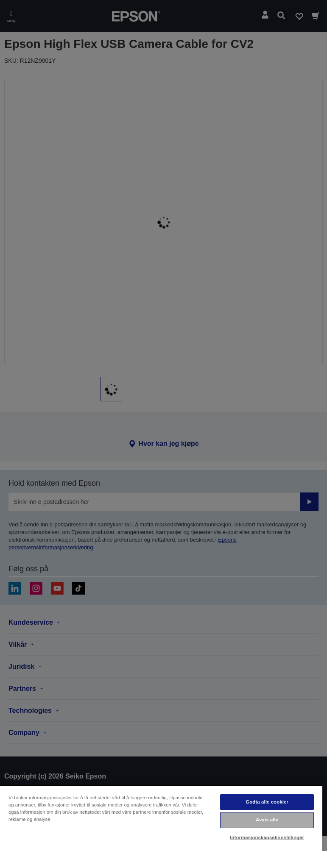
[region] (161, 818)
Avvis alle (267, 819)
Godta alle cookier (267, 801)
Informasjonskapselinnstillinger (267, 837)
